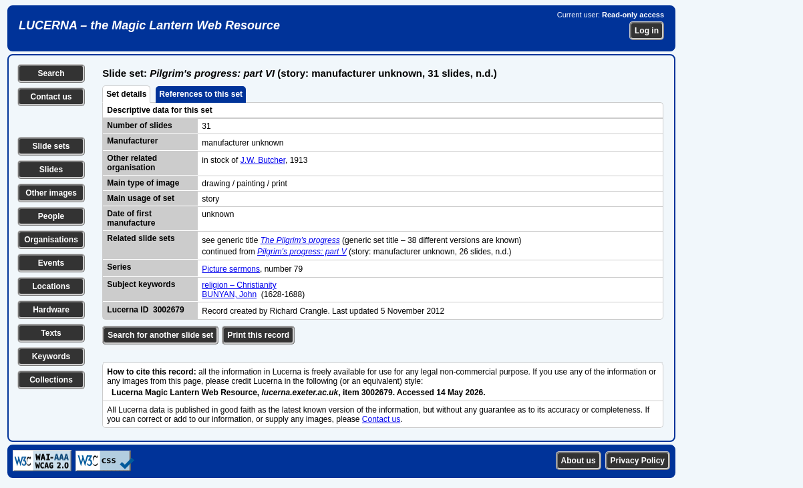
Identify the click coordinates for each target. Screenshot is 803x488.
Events (51, 263)
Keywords (51, 356)
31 (206, 126)
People (51, 216)
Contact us (50, 96)
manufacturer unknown (242, 143)
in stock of (221, 160)
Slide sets (50, 146)
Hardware (51, 309)
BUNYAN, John (229, 294)
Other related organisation (132, 163)
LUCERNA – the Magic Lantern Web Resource (149, 25)
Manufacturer (132, 141)
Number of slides (139, 125)
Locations (51, 286)
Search (50, 73)
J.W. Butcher (262, 160)
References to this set (201, 94)
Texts (51, 333)
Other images (51, 193)
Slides (51, 169)
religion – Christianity (239, 285)
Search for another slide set (160, 335)
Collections (51, 380)
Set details (126, 94)
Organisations (51, 239)
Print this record (258, 335)
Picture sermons (231, 269)
